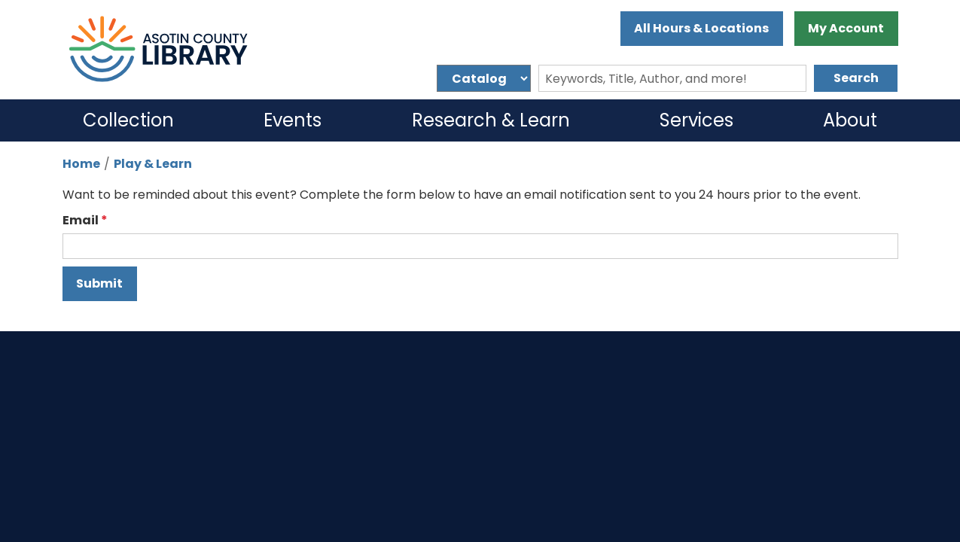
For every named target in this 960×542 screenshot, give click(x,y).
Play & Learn (153, 163)
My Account (846, 28)
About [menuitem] (850, 120)
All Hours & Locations (701, 28)
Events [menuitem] (293, 120)
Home (81, 163)
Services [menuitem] (696, 120)
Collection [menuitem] (128, 120)
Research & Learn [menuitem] (491, 120)
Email (80, 220)
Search (856, 78)
